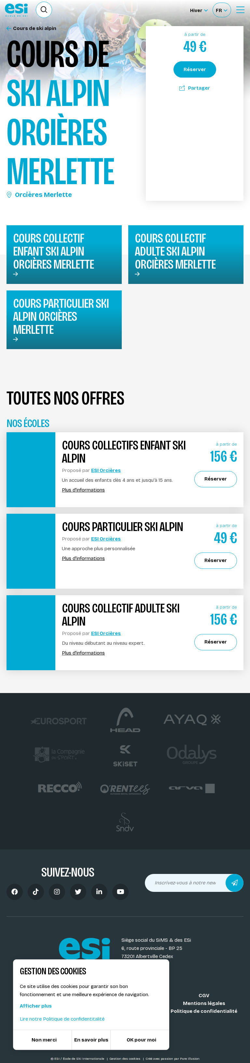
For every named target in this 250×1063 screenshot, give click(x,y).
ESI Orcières (106, 470)
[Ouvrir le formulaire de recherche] (44, 10)
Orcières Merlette (39, 195)
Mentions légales (204, 1003)
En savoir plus (91, 1040)
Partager (194, 88)
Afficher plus (36, 1006)
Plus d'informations (83, 490)
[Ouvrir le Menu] (240, 10)
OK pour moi (141, 1040)
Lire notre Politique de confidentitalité (62, 1019)
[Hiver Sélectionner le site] (199, 10)
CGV (204, 995)
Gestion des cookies (125, 1059)
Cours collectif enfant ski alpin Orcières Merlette (53, 251)
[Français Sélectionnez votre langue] (221, 10)
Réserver (195, 69)
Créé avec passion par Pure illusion (173, 1059)
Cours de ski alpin (31, 28)
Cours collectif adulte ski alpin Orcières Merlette (175, 251)
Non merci (44, 1040)
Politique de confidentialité (204, 1011)
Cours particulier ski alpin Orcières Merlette (61, 316)
